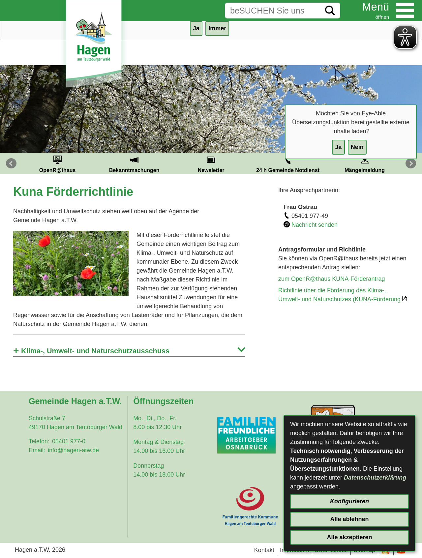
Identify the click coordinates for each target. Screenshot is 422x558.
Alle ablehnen (349, 519)
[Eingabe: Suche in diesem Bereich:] (272, 10)
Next (411, 163)
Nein (357, 147)
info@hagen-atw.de (73, 450)
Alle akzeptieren (349, 537)
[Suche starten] (330, 10)
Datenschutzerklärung (375, 477)
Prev (11, 163)
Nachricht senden (314, 224)
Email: (37, 450)
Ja (338, 147)
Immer (217, 28)
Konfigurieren (349, 501)
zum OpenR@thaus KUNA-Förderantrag (331, 279)
